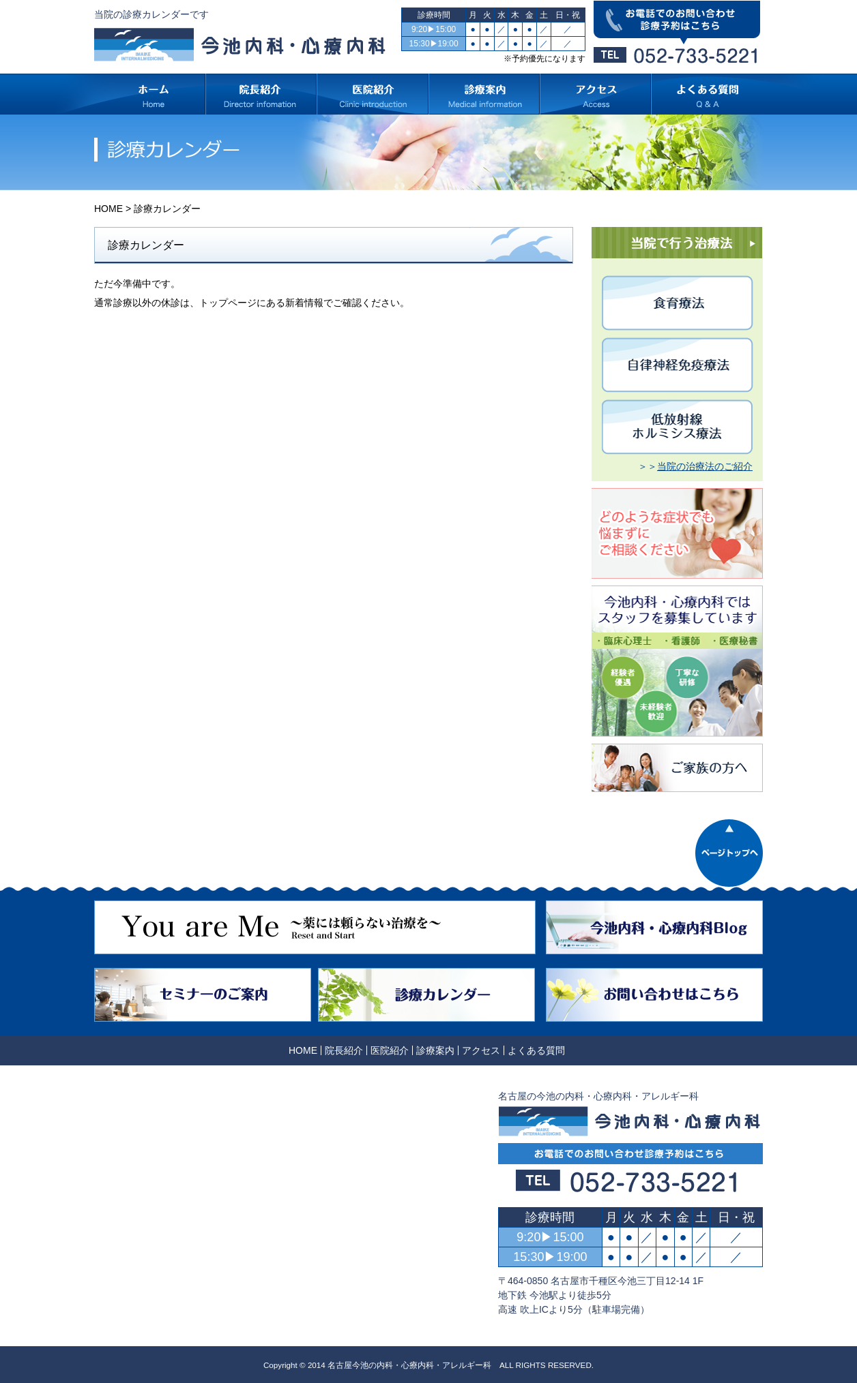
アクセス (481, 1050)
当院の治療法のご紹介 (705, 466)
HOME (108, 208)
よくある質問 (536, 1050)
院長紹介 (344, 1050)
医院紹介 (390, 1050)
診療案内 (435, 1050)
